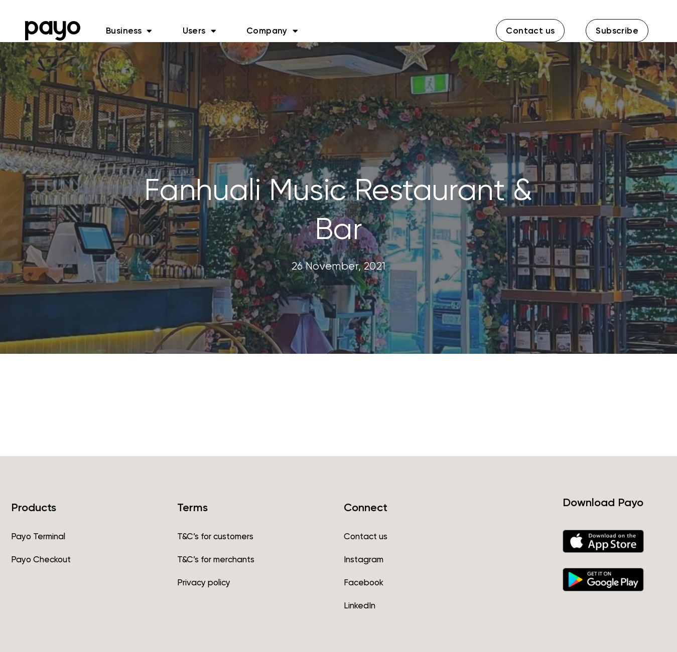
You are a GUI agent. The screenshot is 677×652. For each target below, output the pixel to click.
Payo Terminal (38, 536)
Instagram (363, 559)
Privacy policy (203, 582)
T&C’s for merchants (215, 559)
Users (199, 31)
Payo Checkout (41, 559)
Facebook (363, 582)
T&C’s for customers (215, 536)
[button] (530, 30)
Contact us (365, 536)
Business (129, 31)
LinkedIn (359, 605)
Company (272, 31)
